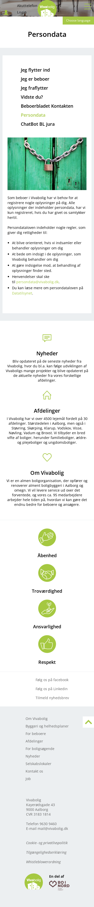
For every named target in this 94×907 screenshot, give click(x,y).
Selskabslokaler (38, 763)
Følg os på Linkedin (52, 688)
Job (28, 778)
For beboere (36, 733)
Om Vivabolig (47, 472)
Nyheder (47, 353)
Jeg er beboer (35, 79)
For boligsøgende (40, 748)
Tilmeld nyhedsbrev (52, 697)
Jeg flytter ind (35, 70)
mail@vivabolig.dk (53, 828)
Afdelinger (47, 410)
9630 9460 (48, 823)
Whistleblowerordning (43, 861)
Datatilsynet (22, 293)
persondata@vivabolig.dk (37, 281)
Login (12, 12)
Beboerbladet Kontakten (47, 106)
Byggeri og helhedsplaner (47, 726)
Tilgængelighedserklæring (46, 852)
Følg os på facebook (52, 679)
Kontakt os (34, 771)
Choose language (78, 20)
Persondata (33, 115)
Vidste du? (32, 97)
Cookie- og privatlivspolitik (47, 842)
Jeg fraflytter (34, 88)
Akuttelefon (12, 6)
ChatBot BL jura (38, 124)
